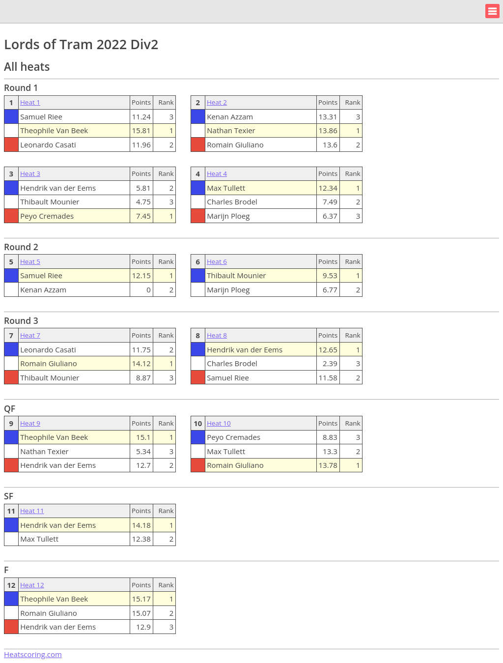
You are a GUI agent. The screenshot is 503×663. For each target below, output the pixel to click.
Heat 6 (217, 261)
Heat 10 (219, 423)
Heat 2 (217, 102)
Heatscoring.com (33, 654)
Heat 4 (217, 173)
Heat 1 (30, 102)
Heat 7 (30, 335)
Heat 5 (30, 261)
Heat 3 (30, 173)
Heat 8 (217, 335)
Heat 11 (32, 510)
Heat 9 (30, 423)
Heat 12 (32, 584)
